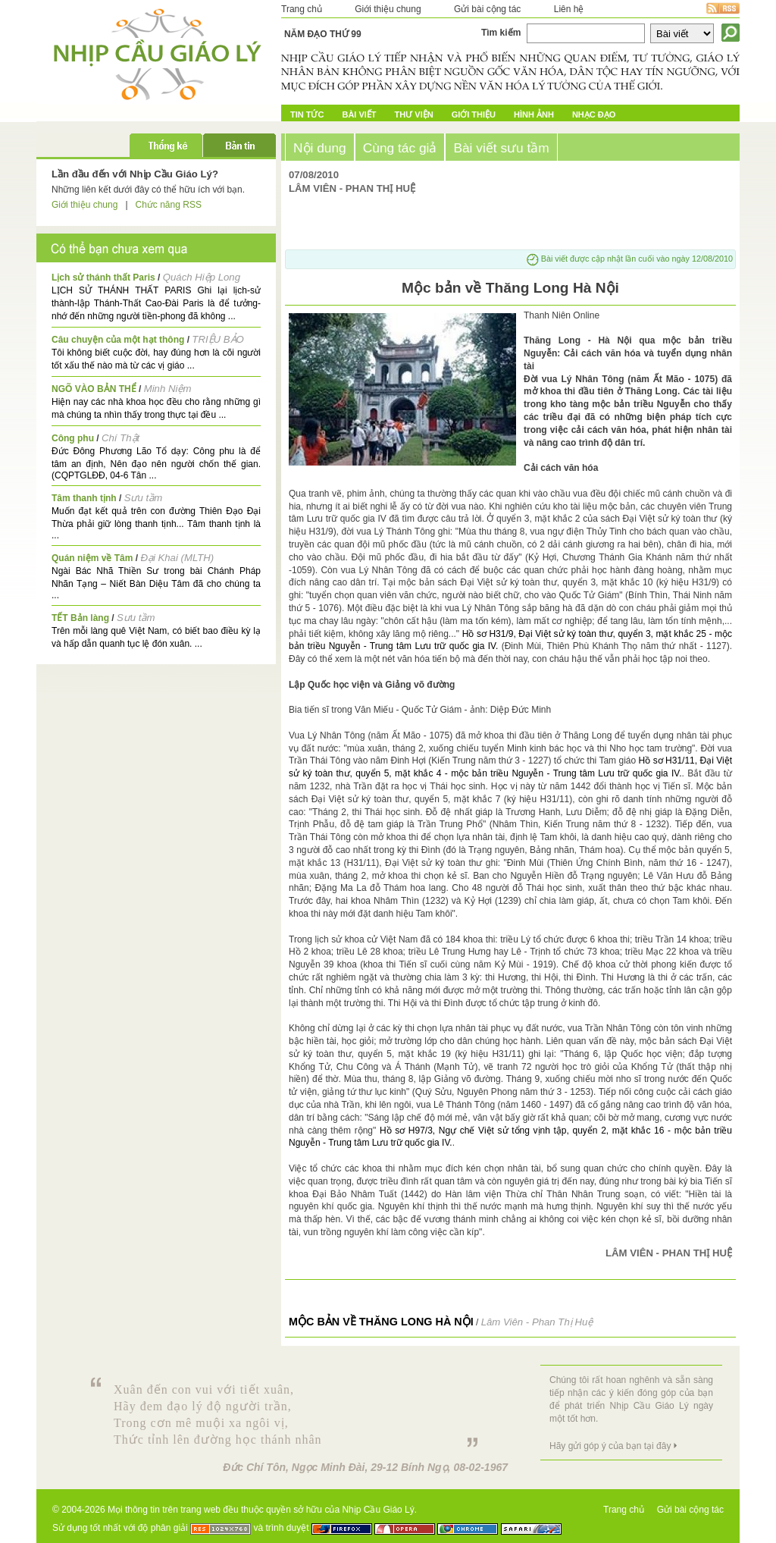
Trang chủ (301, 9)
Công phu (73, 438)
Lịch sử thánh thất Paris (103, 277)
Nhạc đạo (593, 114)
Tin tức (307, 114)
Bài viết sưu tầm (501, 147)
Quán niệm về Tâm (92, 558)
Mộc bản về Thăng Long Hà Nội (381, 1322)
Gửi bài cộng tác (487, 9)
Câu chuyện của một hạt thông (118, 339)
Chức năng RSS (169, 204)
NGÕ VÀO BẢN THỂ (94, 389)
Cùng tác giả (400, 147)
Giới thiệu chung (388, 9)
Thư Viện (414, 114)
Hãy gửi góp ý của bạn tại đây (610, 1446)
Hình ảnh (534, 114)
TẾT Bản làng (80, 618)
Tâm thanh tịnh (84, 498)
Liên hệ (569, 9)
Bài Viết (359, 114)
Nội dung (319, 147)
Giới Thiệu (474, 114)
